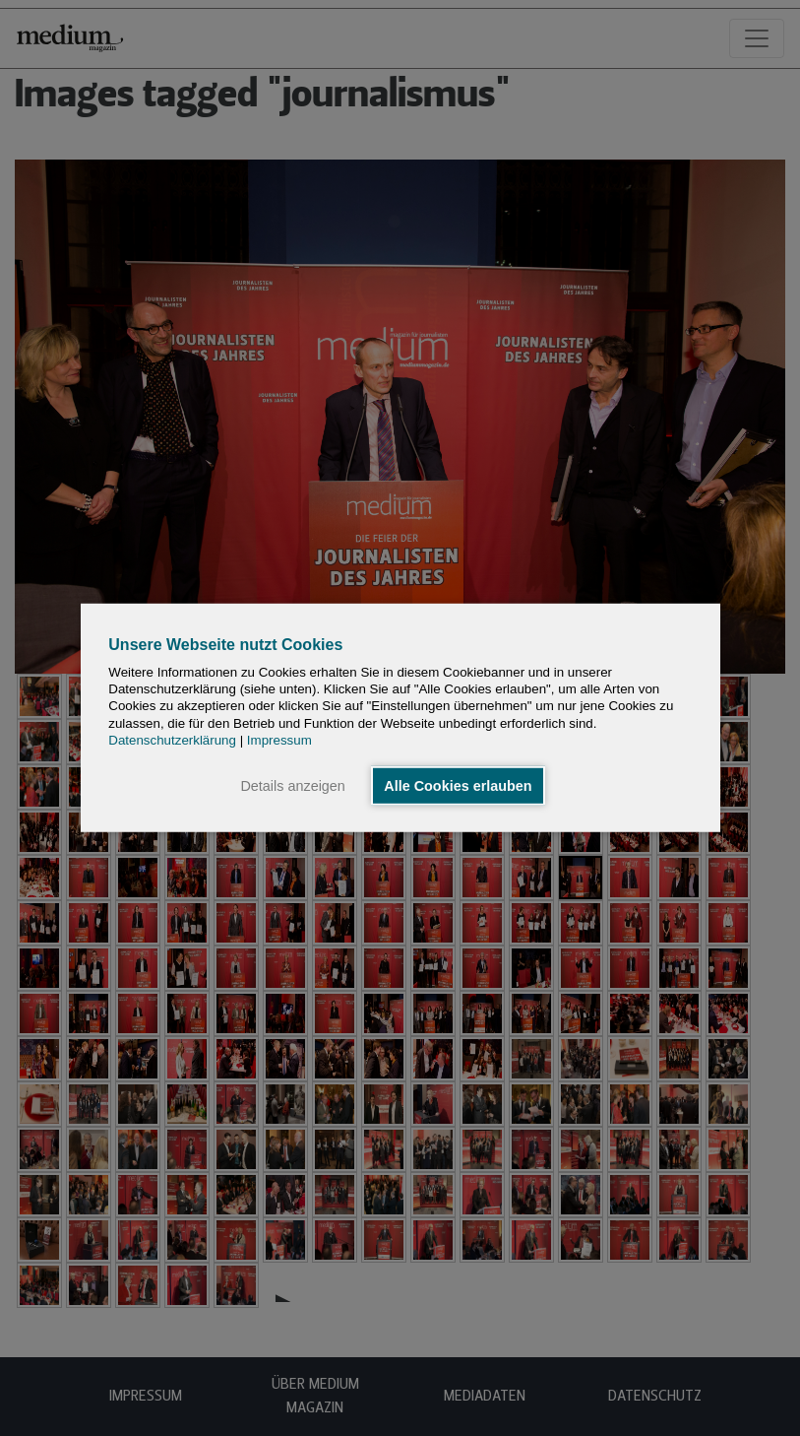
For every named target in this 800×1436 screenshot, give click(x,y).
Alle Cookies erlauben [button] (457, 786)
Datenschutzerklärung (172, 740)
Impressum (279, 740)
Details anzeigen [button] (292, 786)
